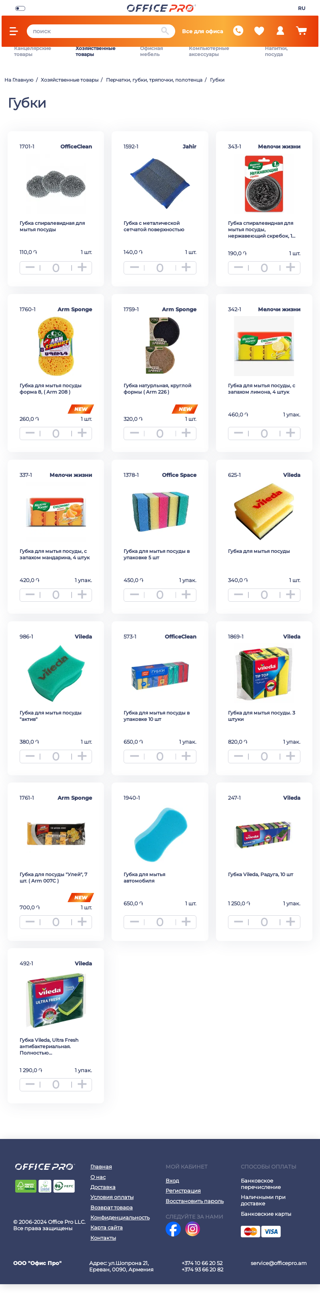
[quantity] (56, 263)
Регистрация (183, 1215)
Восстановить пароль (195, 1226)
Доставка (103, 1212)
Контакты (103, 1262)
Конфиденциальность (120, 1242)
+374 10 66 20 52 (202, 1288)
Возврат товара (111, 1232)
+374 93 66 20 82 (202, 1294)
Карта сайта (106, 1252)
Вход (172, 1205)
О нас (98, 1202)
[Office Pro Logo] (161, 8)
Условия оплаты (112, 1222)
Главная (101, 1191)
